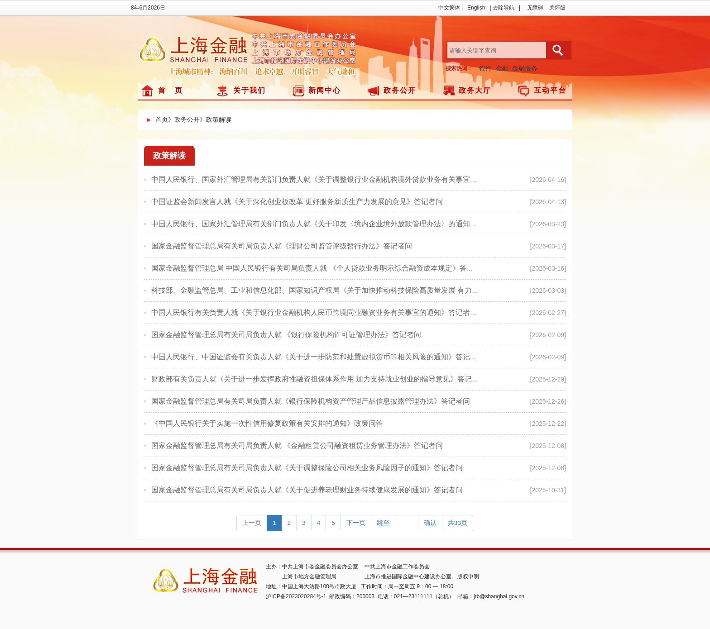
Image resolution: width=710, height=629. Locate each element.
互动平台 (550, 90)
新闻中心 (324, 90)
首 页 (170, 90)
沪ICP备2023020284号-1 (296, 596)
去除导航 (503, 8)
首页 (161, 119)
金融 (502, 68)
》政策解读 (215, 119)
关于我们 (249, 90)
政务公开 (400, 90)
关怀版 (557, 8)
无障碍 (535, 8)
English (476, 8)
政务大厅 (475, 90)
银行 (485, 68)
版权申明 (468, 576)
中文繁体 (449, 8)
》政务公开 (184, 119)
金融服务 (524, 68)
